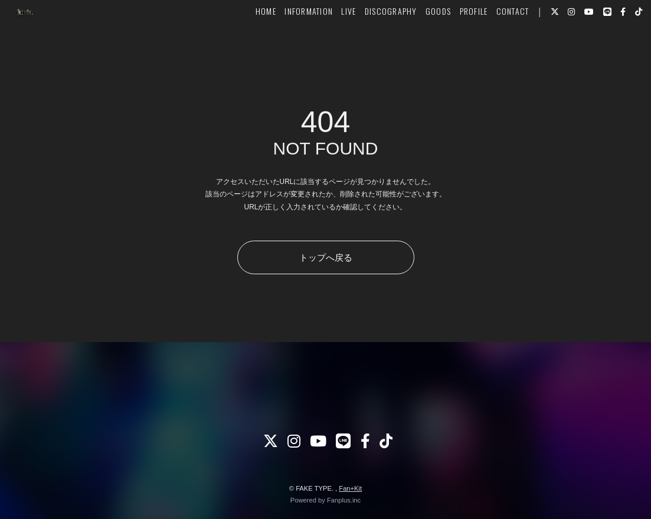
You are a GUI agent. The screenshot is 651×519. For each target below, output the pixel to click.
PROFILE (456, 45)
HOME (248, 45)
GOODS (421, 45)
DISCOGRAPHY (373, 45)
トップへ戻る (325, 257)
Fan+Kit (350, 488)
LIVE (331, 45)
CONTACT (495, 45)
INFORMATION (291, 45)
